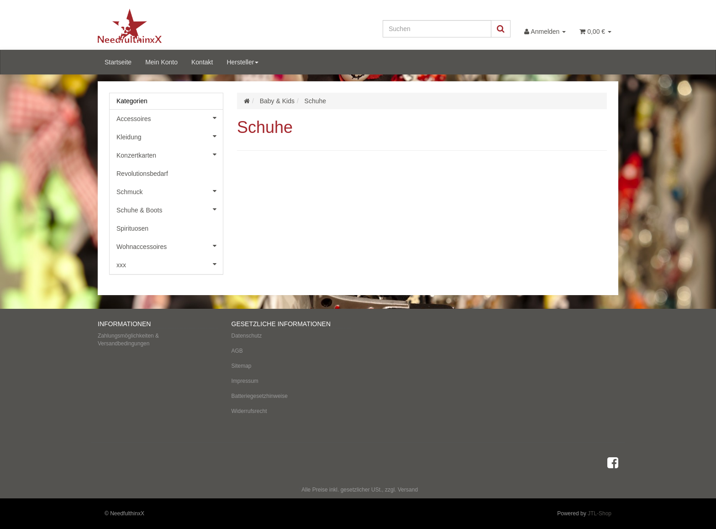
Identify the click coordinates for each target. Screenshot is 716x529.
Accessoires (169, 118)
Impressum (245, 381)
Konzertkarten (169, 154)
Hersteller (242, 62)
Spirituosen (132, 228)
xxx (169, 264)
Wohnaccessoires (169, 246)
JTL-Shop (599, 513)
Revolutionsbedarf (142, 173)
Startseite (118, 62)
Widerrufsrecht (249, 411)
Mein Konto (161, 62)
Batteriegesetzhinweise (260, 396)
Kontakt (202, 62)
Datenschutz (247, 336)
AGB (237, 351)
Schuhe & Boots (169, 209)
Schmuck (169, 191)
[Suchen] (437, 28)
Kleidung (169, 136)
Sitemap (242, 366)
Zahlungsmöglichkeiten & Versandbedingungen (128, 340)
